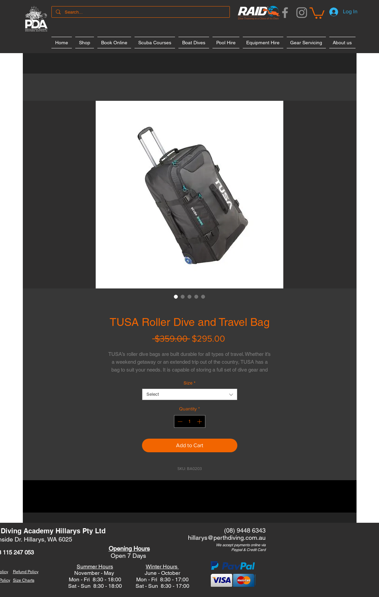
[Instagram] (302, 12)
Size (189, 383)
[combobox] (189, 394)
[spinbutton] (190, 421)
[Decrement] (179, 421)
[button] (317, 12)
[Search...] (140, 12)
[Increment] (200, 421)
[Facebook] (285, 12)
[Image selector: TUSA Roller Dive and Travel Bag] (176, 296)
